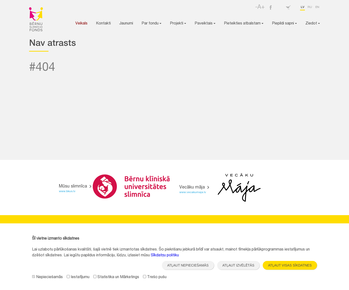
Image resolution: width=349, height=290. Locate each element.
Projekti (178, 24)
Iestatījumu (78, 277)
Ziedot (312, 24)
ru (310, 7)
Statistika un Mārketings (116, 277)
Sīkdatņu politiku (165, 256)
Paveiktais (205, 24)
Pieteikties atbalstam (243, 24)
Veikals (81, 24)
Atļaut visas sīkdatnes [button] (290, 265)
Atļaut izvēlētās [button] (238, 265)
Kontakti (103, 24)
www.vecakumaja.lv (192, 192)
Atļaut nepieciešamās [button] (188, 265)
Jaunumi (126, 24)
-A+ (260, 7)
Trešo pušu (155, 277)
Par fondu (151, 24)
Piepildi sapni (284, 24)
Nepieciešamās (47, 277)
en (317, 7)
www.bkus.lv (67, 191)
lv (302, 7)
